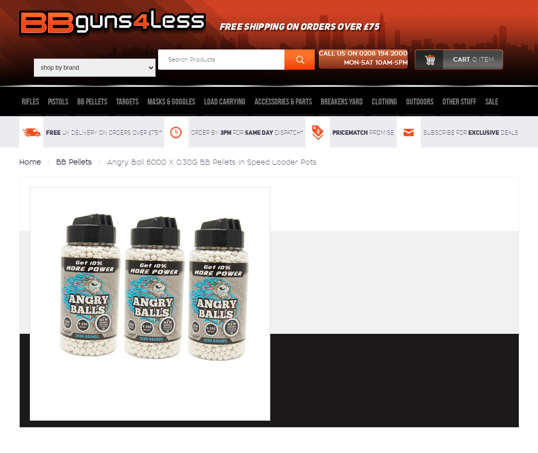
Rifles (30, 101)
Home (30, 162)
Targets (127, 101)
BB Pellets (92, 101)
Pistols (58, 101)
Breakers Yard (342, 101)
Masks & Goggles (171, 101)
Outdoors (419, 101)
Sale (491, 101)
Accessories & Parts (283, 101)
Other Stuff (459, 101)
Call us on (363, 59)
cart (454, 59)
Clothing (384, 101)
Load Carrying (225, 101)
